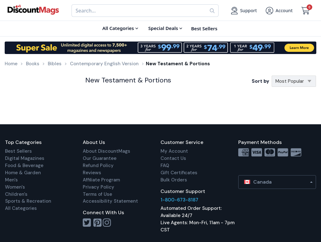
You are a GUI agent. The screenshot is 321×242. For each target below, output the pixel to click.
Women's (15, 187)
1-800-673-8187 (179, 200)
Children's (16, 194)
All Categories (21, 208)
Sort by (260, 81)
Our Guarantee (99, 158)
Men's (11, 180)
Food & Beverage (24, 165)
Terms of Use (97, 194)
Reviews (92, 173)
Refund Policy (98, 165)
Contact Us (173, 158)
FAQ (164, 165)
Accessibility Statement (110, 201)
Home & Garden (23, 173)
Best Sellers (18, 151)
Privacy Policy (98, 187)
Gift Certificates (178, 173)
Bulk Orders (173, 180)
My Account (174, 151)
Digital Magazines (24, 158)
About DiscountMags (106, 151)
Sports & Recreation (28, 201)
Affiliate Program (101, 180)
